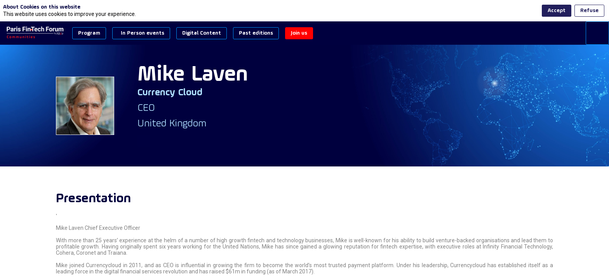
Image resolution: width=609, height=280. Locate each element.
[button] (89, 33)
